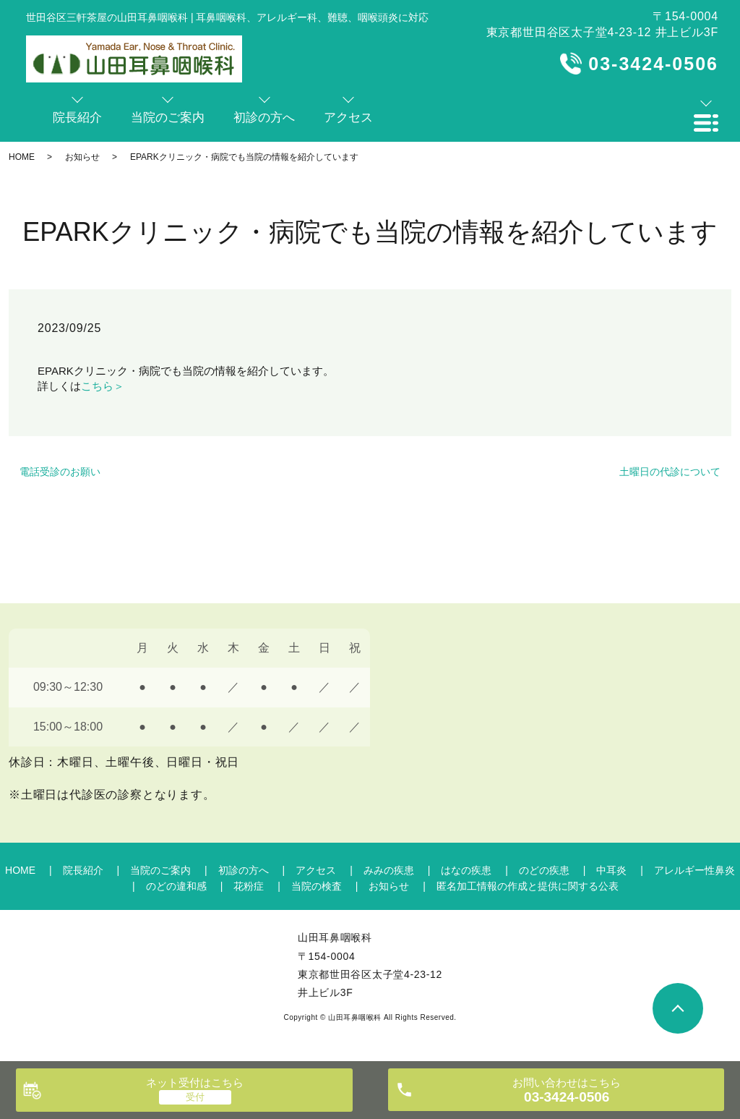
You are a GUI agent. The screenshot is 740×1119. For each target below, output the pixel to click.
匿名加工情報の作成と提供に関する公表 (527, 886)
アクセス (316, 870)
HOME (22, 157)
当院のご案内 (160, 870)
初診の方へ (243, 870)
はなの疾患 (466, 870)
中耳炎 (611, 870)
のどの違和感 (176, 886)
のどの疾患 (544, 870)
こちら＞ (102, 386)
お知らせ (82, 157)
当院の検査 (316, 886)
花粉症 (248, 886)
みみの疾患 (388, 870)
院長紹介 (83, 870)
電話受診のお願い (60, 471)
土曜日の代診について (669, 471)
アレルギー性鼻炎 (694, 870)
